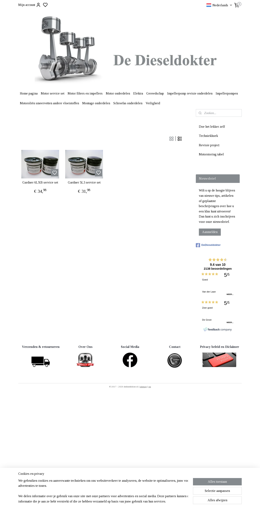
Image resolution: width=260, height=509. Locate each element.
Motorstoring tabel (211, 154)
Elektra (138, 93)
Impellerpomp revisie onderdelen (189, 93)
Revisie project (209, 145)
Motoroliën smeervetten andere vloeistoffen (49, 103)
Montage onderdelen (96, 103)
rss (149, 386)
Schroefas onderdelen (127, 103)
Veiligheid (153, 103)
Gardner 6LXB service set (40, 182)
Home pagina (29, 93)
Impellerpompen (227, 93)
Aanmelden (210, 232)
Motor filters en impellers (85, 93)
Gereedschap (155, 93)
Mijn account (29, 4)
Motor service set (52, 93)
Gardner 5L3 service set (84, 182)
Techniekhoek (208, 135)
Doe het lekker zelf (212, 126)
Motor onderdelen (118, 93)
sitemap (143, 386)
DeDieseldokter (208, 245)
